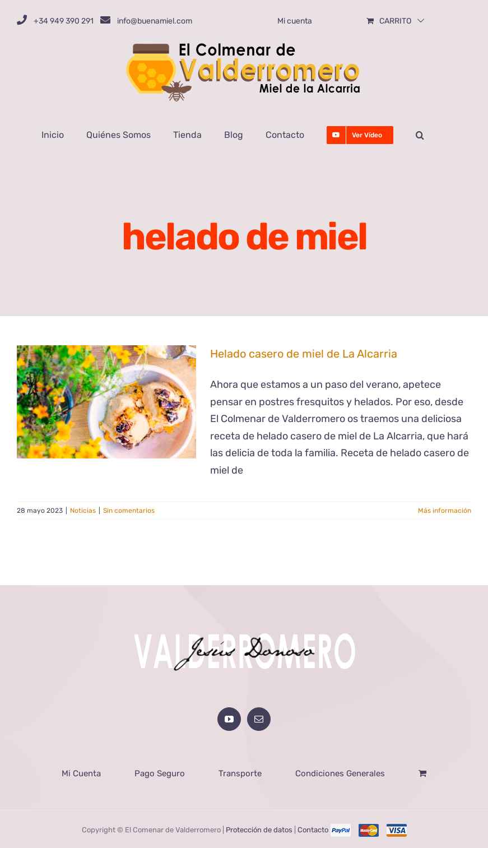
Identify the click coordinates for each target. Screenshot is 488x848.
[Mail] (259, 719)
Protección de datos (259, 830)
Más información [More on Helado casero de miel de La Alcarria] (444, 511)
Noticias (83, 511)
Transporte (240, 773)
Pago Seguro (159, 773)
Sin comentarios (129, 511)
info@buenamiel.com (154, 21)
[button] (420, 135)
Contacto (313, 830)
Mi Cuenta (81, 773)
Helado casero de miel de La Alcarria (303, 353)
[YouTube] (229, 719)
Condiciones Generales (340, 773)
